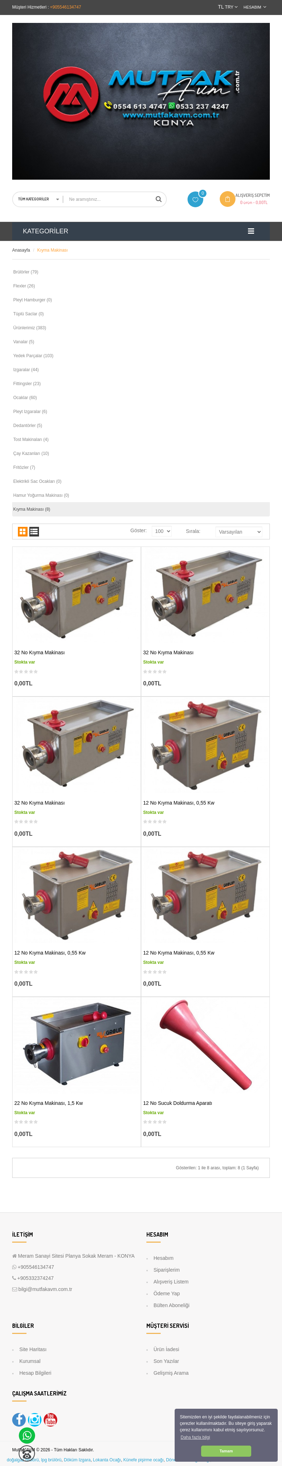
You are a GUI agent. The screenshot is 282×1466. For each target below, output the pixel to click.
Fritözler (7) (24, 467)
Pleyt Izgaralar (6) (30, 411)
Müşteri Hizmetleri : (30, 7)
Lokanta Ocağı (107, 1459)
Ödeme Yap (167, 1293)
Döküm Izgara (77, 1459)
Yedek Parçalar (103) (33, 355)
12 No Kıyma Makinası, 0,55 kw (178, 803)
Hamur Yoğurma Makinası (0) (41, 495)
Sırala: (193, 531)
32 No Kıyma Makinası (39, 652)
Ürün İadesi (166, 1349)
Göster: (138, 530)
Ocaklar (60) (25, 397)
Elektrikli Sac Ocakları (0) (37, 481)
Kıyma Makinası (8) (31, 509)
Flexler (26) (24, 285)
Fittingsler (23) (27, 383)
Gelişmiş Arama (171, 1373)
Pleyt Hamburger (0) (32, 299)
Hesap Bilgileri (35, 1373)
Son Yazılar (166, 1361)
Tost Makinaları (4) (31, 439)
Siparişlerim (167, 1270)
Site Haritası (33, 1349)
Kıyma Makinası (52, 250)
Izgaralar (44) (26, 369)
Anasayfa (21, 250)
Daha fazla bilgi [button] (195, 1437)
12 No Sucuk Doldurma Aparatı (177, 1103)
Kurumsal (29, 1361)
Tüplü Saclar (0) (28, 313)
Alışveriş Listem (171, 1282)
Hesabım (164, 1258)
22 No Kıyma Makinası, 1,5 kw (48, 1103)
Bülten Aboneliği (171, 1305)
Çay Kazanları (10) (31, 453)
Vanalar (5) (23, 341)
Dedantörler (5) (27, 425)
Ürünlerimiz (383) (29, 327)
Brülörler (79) (25, 272)
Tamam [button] (226, 1451)
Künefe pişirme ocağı (143, 1459)
